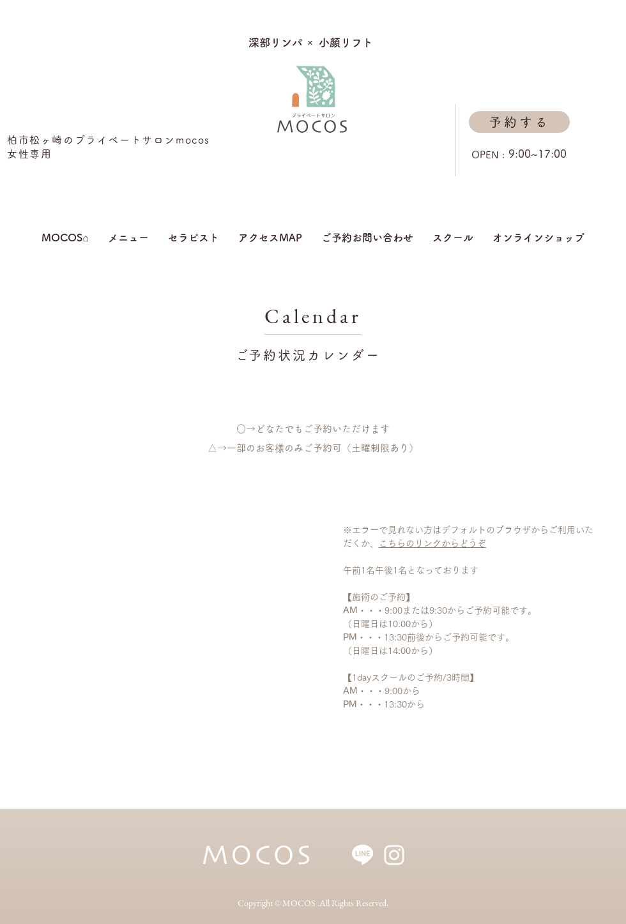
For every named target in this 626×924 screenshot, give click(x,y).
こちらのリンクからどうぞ (432, 543)
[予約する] (519, 122)
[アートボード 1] (362, 855)
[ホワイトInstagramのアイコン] (394, 855)
